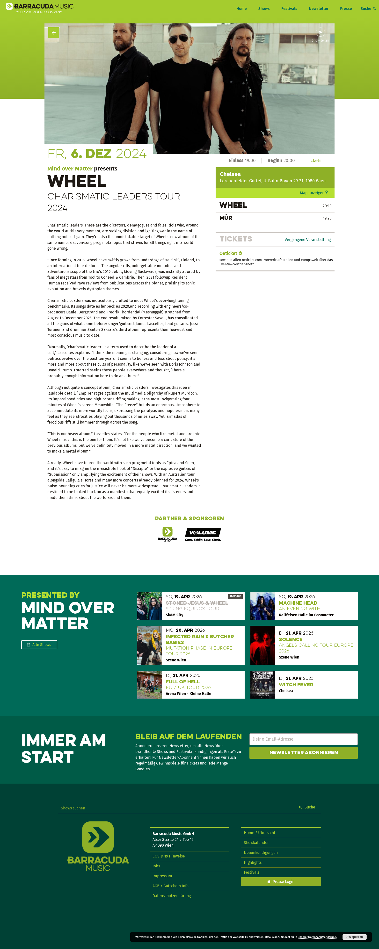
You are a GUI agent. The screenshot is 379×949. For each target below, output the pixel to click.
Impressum (162, 876)
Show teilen (320, 40)
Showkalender (256, 842)
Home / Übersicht (259, 832)
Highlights (253, 862)
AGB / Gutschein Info (171, 886)
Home (241, 8)
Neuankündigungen (261, 852)
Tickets (314, 160)
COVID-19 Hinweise (169, 856)
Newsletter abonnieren (304, 753)
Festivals (289, 8)
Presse (346, 8)
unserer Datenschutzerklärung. (317, 936)
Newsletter (318, 8)
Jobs (156, 866)
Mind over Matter (70, 168)
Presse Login (283, 881)
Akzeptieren (354, 937)
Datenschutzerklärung (172, 895)
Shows (264, 8)
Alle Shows (41, 644)
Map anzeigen (312, 193)
